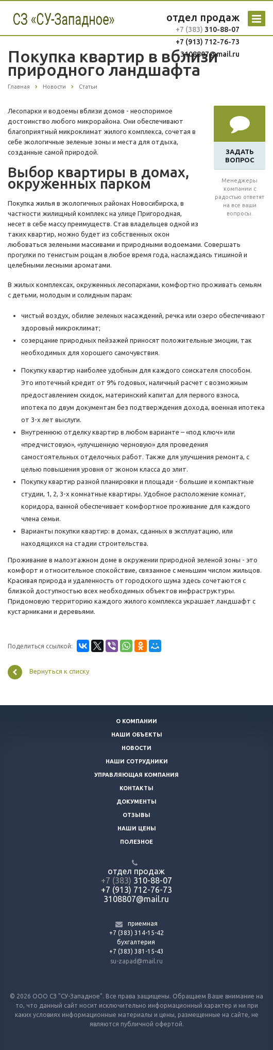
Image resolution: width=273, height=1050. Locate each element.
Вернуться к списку (48, 672)
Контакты (136, 788)
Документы (136, 801)
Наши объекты (136, 734)
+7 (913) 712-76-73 (208, 42)
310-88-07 (221, 29)
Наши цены (136, 828)
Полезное (136, 842)
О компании (136, 721)
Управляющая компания (136, 775)
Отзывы (136, 815)
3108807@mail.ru (210, 54)
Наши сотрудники (137, 761)
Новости (136, 748)
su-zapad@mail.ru (136, 961)
